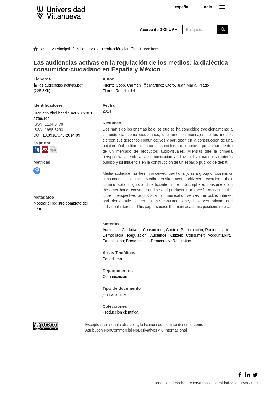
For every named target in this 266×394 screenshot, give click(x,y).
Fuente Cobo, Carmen (122, 85)
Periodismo (112, 259)
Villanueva (86, 49)
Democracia (113, 235)
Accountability (219, 235)
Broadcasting (137, 241)
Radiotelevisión (218, 230)
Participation (113, 241)
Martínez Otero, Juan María (172, 85)
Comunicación (115, 276)
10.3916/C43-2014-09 (61, 135)
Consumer (195, 235)
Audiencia (111, 230)
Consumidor (153, 230)
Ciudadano (131, 230)
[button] (184, 7)
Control (172, 230)
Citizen (176, 235)
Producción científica (120, 49)
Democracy (160, 241)
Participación (192, 230)
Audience (158, 235)
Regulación (137, 235)
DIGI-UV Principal (55, 49)
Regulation (182, 241)
